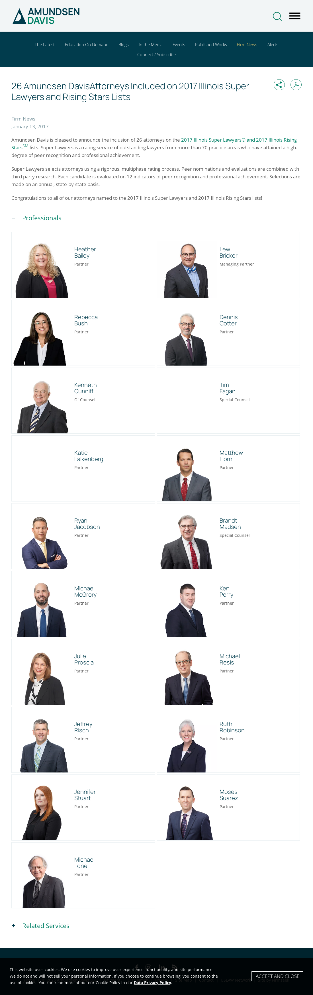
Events (179, 44)
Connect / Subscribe (156, 54)
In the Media (151, 44)
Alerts (272, 44)
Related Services (45, 925)
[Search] (277, 16)
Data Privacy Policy (152, 982)
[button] (279, 84)
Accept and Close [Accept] (277, 976)
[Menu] (295, 16)
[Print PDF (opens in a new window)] (296, 84)
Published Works (211, 44)
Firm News (247, 44)
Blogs (123, 44)
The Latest (45, 44)
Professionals (42, 218)
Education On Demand (87, 44)
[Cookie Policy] (156, 976)
